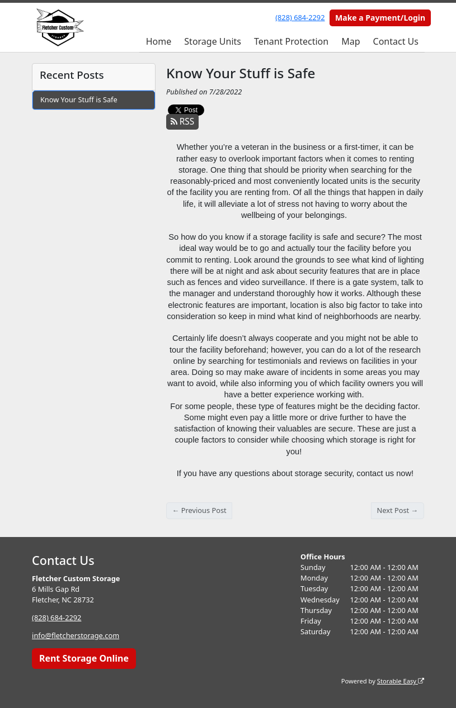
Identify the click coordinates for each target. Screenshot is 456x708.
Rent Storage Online (84, 658)
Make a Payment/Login (380, 17)
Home (159, 41)
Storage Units (212, 41)
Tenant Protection (291, 41)
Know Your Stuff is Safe (78, 99)
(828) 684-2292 (300, 17)
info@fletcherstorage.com (75, 635)
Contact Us (396, 41)
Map (350, 41)
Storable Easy (400, 681)
